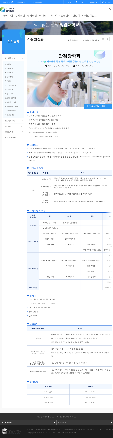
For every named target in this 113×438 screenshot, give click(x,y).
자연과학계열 (10, 58)
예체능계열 (9, 132)
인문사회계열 (10, 121)
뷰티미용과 (9, 89)
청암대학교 (6, 2)
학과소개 (44, 15)
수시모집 (20, 15)
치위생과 (8, 81)
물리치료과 (9, 73)
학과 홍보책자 (10, 137)
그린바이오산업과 (11, 111)
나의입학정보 (89, 15)
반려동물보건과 (10, 102)
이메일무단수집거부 (65, 417)
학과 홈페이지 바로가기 (98, 106)
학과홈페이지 (23, 2)
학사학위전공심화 (60, 15)
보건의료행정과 (10, 85)
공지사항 (8, 15)
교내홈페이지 (38, 2)
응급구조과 (9, 77)
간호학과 (8, 64)
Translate (94, 2)
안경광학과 (9, 68)
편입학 (76, 15)
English (80, 2)
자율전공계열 (9, 115)
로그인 (68, 2)
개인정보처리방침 (44, 417)
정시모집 (32, 15)
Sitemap (106, 2)
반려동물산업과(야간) (12, 106)
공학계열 (8, 126)
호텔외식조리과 (10, 98)
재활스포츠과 (9, 94)
